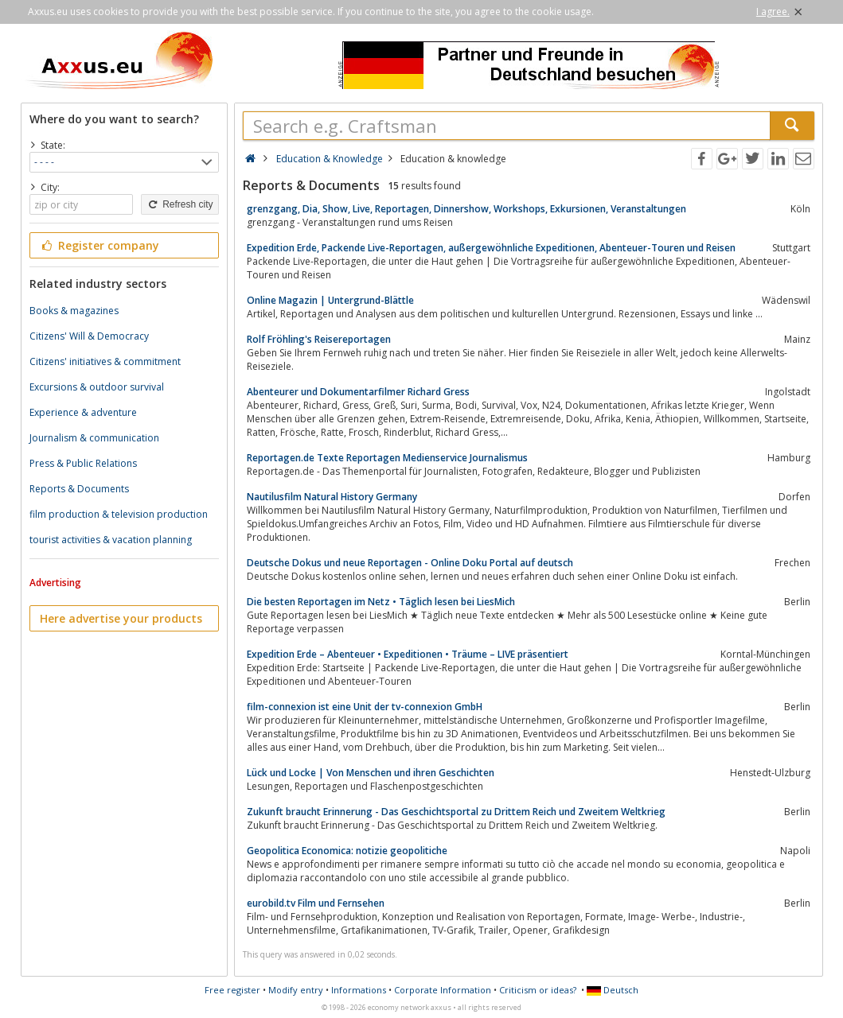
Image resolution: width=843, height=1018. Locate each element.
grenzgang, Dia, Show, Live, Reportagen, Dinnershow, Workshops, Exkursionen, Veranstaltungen (466, 209)
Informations (358, 990)
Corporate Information (442, 990)
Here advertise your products (121, 618)
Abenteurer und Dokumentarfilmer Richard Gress (358, 391)
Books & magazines (74, 310)
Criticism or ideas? (537, 990)
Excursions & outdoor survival (96, 387)
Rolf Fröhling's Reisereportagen (319, 339)
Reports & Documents (79, 488)
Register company (100, 245)
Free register (232, 990)
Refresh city (179, 204)
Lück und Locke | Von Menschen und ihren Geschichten (370, 772)
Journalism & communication (94, 438)
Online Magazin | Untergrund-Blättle (330, 300)
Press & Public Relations (83, 463)
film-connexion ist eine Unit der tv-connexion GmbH (364, 706)
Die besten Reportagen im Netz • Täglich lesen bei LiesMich (381, 601)
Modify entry (295, 990)
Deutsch (612, 990)
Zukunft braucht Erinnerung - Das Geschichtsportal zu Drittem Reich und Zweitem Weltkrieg (456, 811)
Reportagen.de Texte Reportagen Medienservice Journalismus (387, 457)
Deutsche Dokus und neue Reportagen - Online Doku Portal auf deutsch (410, 562)
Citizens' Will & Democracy (89, 336)
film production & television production (118, 514)
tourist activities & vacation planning (110, 539)
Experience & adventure (83, 412)
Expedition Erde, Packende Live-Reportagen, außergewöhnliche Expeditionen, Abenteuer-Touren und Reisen (491, 247)
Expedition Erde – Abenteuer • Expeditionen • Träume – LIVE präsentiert (407, 654)
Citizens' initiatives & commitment (105, 361)
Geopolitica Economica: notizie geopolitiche (347, 850)
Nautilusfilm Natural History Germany (332, 496)
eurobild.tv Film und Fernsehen (315, 903)
